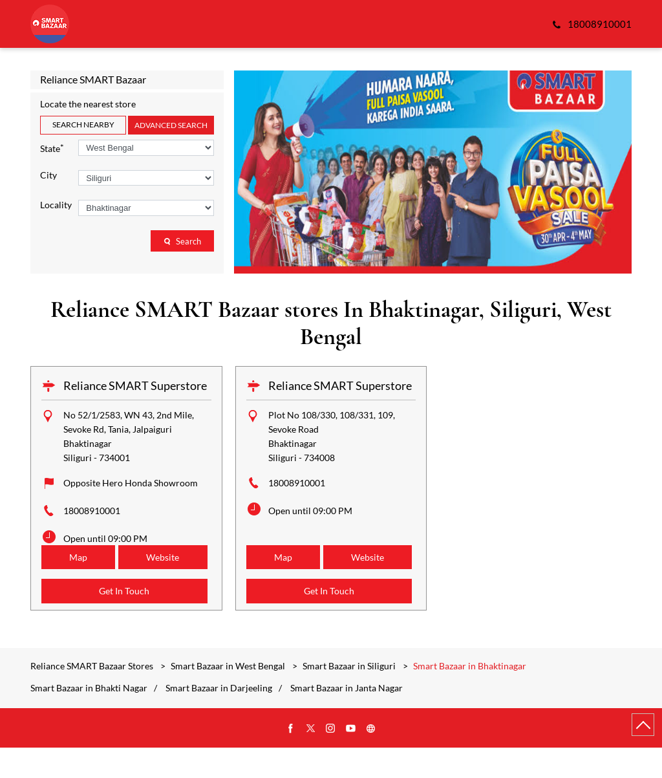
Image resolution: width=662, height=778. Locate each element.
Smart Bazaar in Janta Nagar (346, 718)
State (52, 148)
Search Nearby (83, 124)
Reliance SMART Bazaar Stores (92, 696)
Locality (56, 205)
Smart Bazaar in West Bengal (228, 696)
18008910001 (91, 509)
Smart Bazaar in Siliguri (349, 696)
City (48, 175)
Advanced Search (171, 125)
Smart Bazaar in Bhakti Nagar (88, 718)
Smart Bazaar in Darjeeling (219, 718)
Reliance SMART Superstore (135, 385)
